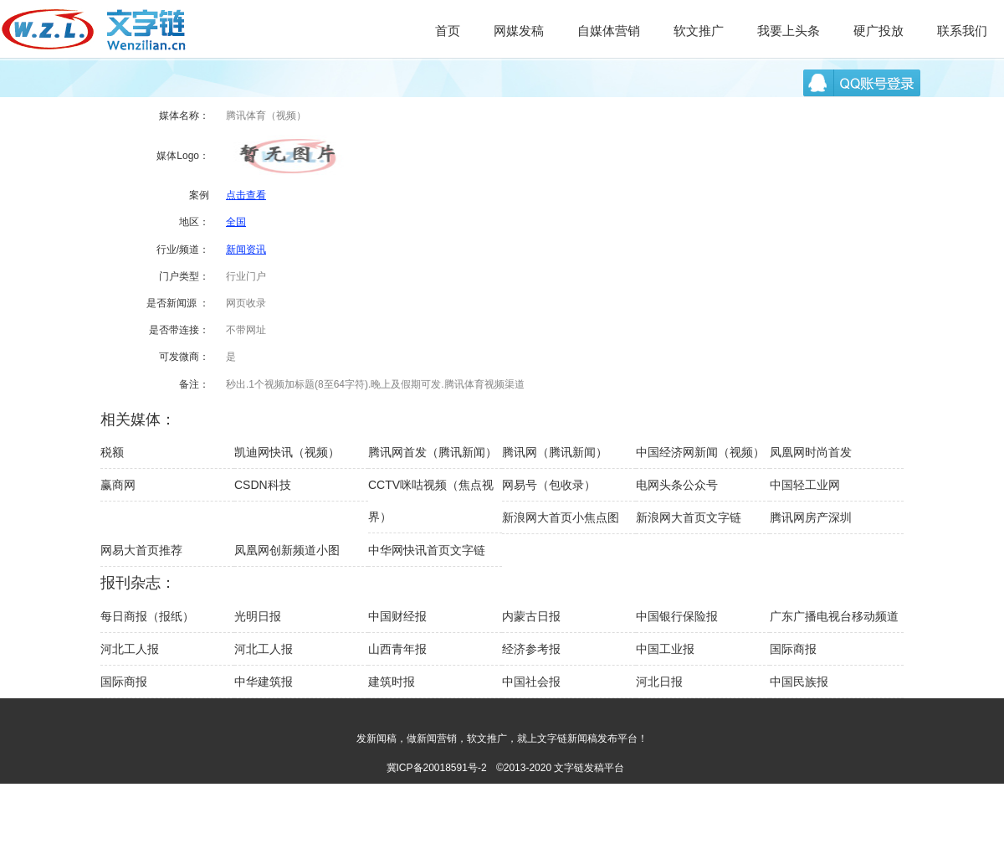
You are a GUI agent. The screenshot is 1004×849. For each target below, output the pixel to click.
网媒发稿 (519, 30)
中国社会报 (531, 681)
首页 (447, 30)
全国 (236, 222)
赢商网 (118, 484)
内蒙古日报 (531, 616)
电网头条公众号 (677, 484)
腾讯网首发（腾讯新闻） (432, 452)
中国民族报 (799, 681)
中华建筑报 (263, 681)
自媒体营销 (608, 30)
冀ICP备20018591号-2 (437, 768)
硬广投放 (878, 30)
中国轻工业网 (805, 484)
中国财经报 (397, 616)
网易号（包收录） (549, 484)
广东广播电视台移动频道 (834, 616)
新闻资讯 (246, 249)
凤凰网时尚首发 (811, 452)
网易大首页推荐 (141, 550)
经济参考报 (531, 649)
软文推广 (699, 30)
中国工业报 (665, 649)
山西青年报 (397, 649)
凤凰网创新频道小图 (287, 550)
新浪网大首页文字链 (688, 517)
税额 (112, 452)
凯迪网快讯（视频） (287, 452)
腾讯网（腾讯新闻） (554, 452)
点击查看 (246, 195)
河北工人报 (129, 649)
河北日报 (659, 681)
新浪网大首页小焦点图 (560, 517)
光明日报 (257, 616)
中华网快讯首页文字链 (426, 550)
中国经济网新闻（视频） (700, 452)
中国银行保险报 (677, 616)
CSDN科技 (262, 484)
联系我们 (962, 30)
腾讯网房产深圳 (811, 517)
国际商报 (793, 649)
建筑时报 (391, 681)
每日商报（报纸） (147, 616)
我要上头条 (788, 30)
